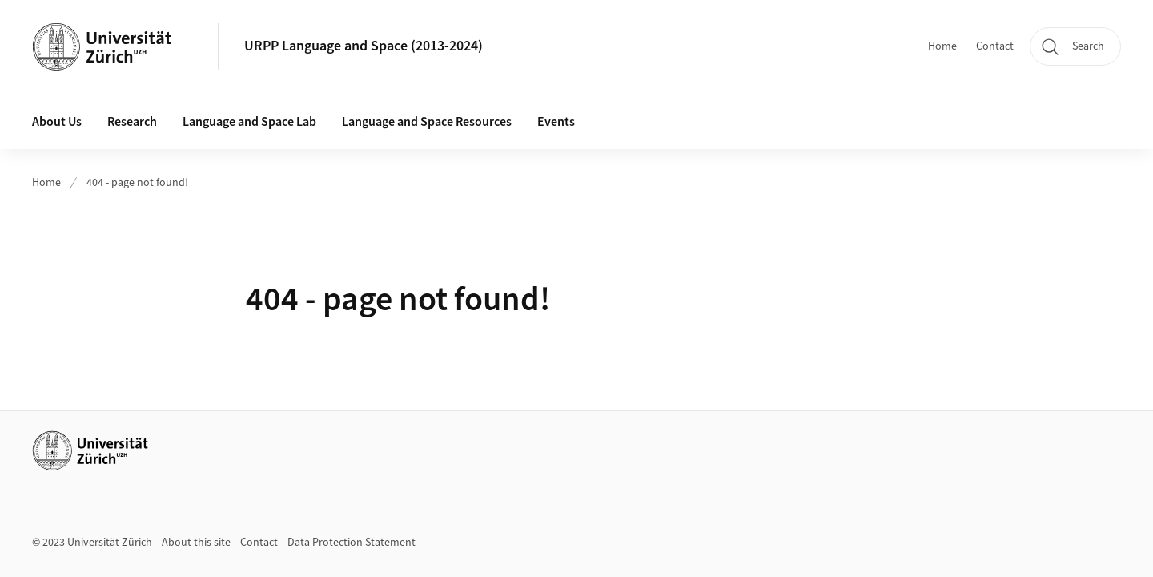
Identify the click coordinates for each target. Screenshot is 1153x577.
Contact (995, 46)
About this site (196, 543)
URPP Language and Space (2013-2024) (363, 46)
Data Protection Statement (351, 543)
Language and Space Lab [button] (249, 122)
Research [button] (132, 122)
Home (942, 46)
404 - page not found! (137, 183)
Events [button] (556, 122)
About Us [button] (57, 122)
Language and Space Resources (427, 122)
